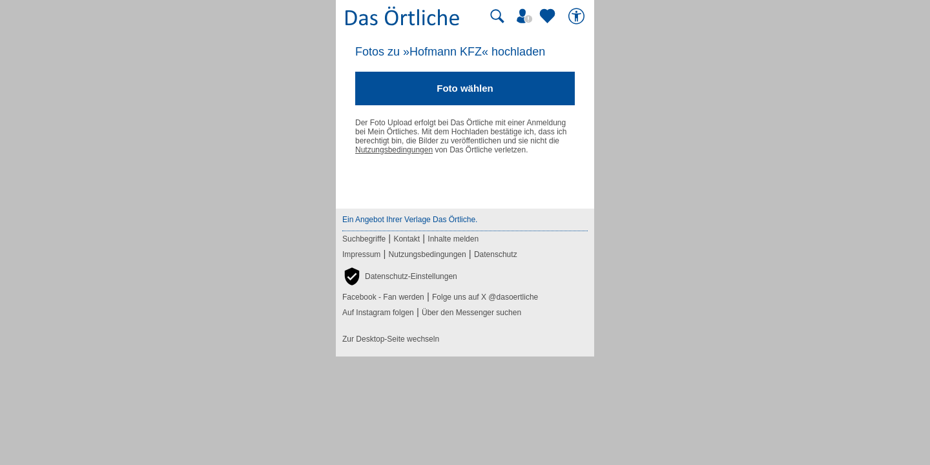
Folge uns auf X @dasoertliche (485, 297)
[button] (399, 276)
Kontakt (406, 238)
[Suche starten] (497, 16)
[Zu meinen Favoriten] (549, 16)
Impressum (361, 254)
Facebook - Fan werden (383, 297)
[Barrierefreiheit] (578, 16)
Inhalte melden (453, 238)
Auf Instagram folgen (378, 312)
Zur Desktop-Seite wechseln (390, 339)
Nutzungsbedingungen (394, 149)
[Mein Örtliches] (526, 16)
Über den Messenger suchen (471, 312)
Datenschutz (495, 254)
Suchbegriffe (364, 238)
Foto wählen (465, 88)
